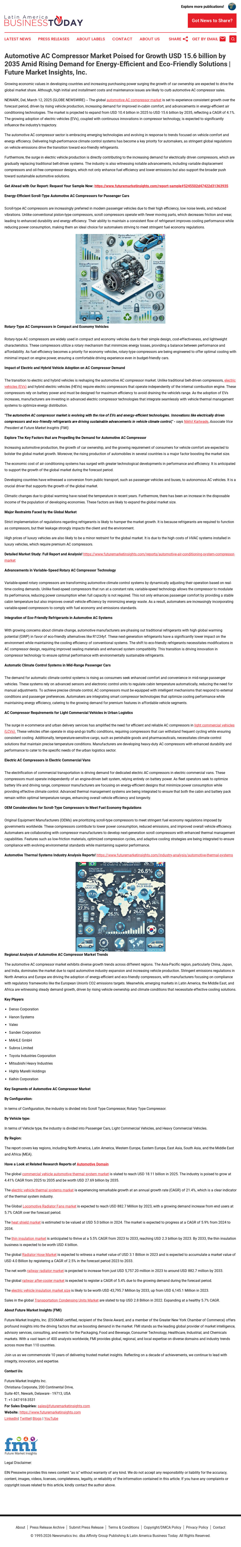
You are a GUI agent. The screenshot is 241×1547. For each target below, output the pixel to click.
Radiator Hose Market (39, 1255)
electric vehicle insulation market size (40, 1290)
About (20, 1527)
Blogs (37, 1418)
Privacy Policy (197, 1527)
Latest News (17, 39)
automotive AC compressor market (134, 100)
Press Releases (53, 39)
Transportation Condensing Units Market (67, 1300)
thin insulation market (28, 1238)
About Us (150, 39)
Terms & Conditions (123, 1527)
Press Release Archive (47, 1527)
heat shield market (26, 1222)
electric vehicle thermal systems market (42, 1190)
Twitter (25, 1418)
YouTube (51, 1418)
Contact (122, 39)
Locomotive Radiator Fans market (49, 1206)
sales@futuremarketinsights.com (64, 1406)
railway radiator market (45, 1271)
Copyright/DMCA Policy (162, 1527)
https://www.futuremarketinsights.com (50, 1412)
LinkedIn (11, 1418)
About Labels (91, 39)
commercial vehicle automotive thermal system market (65, 1174)
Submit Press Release (86, 1527)
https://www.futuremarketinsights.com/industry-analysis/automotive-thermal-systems (164, 855)
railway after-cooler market (43, 1280)
